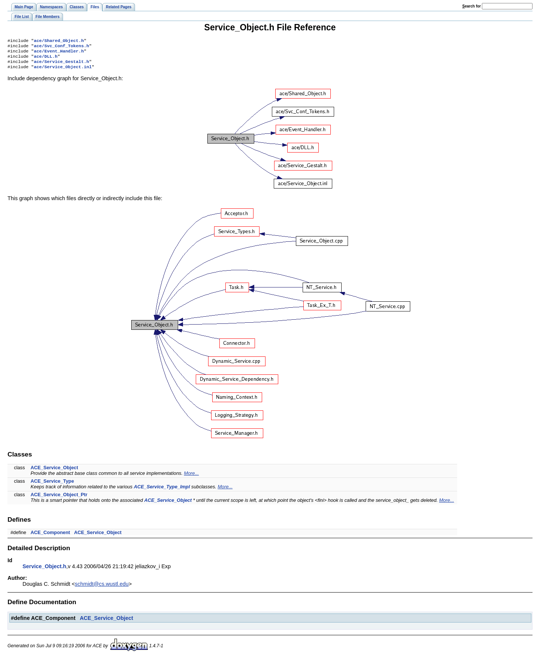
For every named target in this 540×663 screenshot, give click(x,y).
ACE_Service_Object (54, 472)
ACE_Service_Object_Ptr (59, 499)
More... (191, 477)
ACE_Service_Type (52, 485)
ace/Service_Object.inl (63, 71)
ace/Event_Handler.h (59, 53)
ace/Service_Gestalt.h (61, 65)
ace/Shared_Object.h (59, 41)
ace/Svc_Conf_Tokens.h (61, 47)
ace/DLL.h (45, 59)
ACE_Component (50, 537)
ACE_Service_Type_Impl (162, 491)
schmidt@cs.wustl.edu (102, 588)
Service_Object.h (44, 571)
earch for (471, 6)
